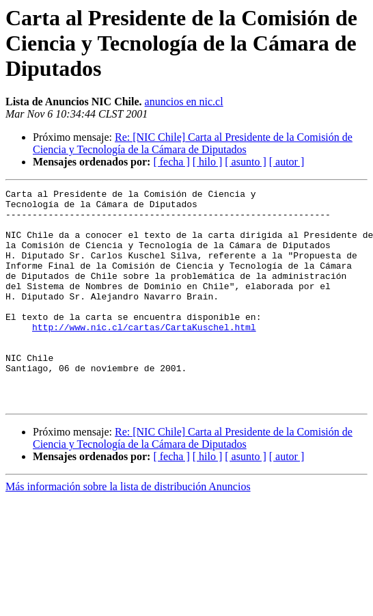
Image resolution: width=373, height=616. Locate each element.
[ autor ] (287, 162)
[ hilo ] (208, 162)
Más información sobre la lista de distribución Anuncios (128, 529)
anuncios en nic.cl (184, 101)
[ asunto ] (245, 162)
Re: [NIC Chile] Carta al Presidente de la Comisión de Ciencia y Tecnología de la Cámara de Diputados (193, 143)
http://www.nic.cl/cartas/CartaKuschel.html (144, 355)
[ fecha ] (171, 162)
